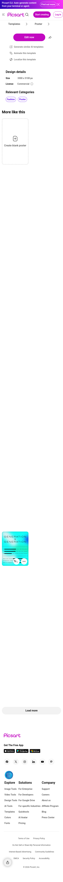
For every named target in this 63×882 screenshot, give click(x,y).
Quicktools (24, 811)
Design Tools (10, 800)
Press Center (48, 817)
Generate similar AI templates (29, 47)
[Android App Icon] (22, 752)
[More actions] (24, 561)
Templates (9, 811)
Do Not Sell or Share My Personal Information (31, 845)
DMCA (16, 858)
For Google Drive (27, 800)
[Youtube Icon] (42, 762)
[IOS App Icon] (9, 752)
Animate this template (25, 53)
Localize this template (25, 59)
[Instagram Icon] (25, 762)
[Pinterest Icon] (51, 762)
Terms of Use (23, 838)
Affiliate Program (50, 806)
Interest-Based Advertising (20, 852)
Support (46, 789)
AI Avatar (23, 817)
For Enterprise (25, 789)
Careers (46, 794)
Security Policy (29, 858)
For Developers (26, 794)
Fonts (7, 823)
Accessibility (44, 858)
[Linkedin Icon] (33, 762)
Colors (7, 817)
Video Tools (10, 794)
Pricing (22, 823)
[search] (27, 14)
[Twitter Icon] (16, 762)
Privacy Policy (39, 838)
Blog (44, 811)
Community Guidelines (44, 852)
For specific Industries (30, 806)
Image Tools (10, 789)
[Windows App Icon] (35, 752)
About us (46, 800)
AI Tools (8, 806)
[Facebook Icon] (7, 762)
